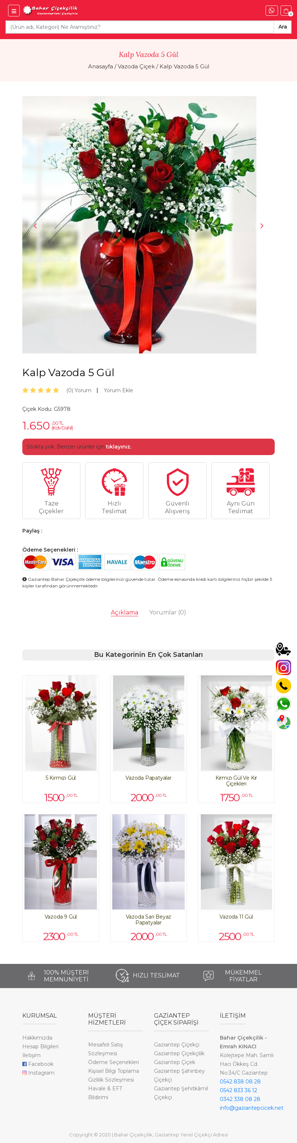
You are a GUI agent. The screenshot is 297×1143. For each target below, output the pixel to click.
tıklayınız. (118, 446)
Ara (282, 26)
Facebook (37, 1064)
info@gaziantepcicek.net (251, 1108)
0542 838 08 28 (240, 1081)
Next (262, 226)
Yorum (78, 390)
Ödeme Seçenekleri (113, 1062)
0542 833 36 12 (238, 1090)
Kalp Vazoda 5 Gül (184, 66)
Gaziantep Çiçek (174, 1062)
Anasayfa (100, 66)
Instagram (38, 1073)
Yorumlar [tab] (167, 612)
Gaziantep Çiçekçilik (179, 1053)
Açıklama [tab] (124, 612)
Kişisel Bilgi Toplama (113, 1071)
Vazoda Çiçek (136, 66)
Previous (35, 226)
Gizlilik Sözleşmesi (111, 1079)
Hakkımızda (37, 1037)
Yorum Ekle (118, 390)
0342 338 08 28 (240, 1099)
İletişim (31, 1055)
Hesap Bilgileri (40, 1046)
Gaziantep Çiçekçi (176, 1044)
